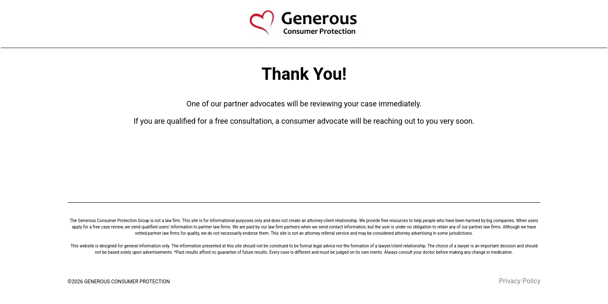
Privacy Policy (520, 281)
